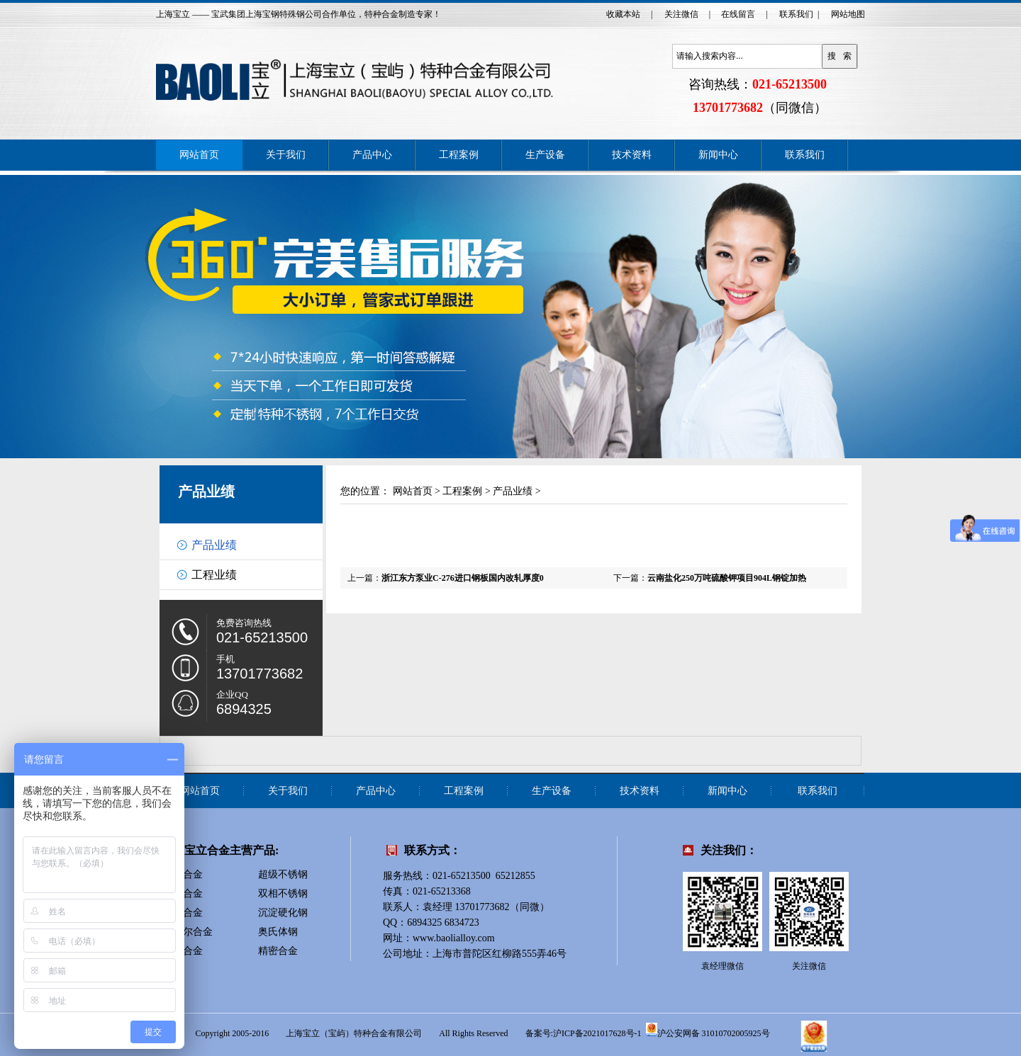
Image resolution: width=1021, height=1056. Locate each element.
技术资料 (632, 154)
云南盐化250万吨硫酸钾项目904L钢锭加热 (726, 578)
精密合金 (278, 951)
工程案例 (459, 154)
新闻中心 (718, 154)
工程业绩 (214, 575)
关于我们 (286, 154)
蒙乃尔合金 (188, 931)
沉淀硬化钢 (283, 912)
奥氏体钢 (278, 931)
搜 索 (839, 56)
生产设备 (545, 154)
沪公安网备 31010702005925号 (708, 1030)
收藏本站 (623, 14)
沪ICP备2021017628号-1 (597, 1033)
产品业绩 (206, 491)
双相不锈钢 (283, 893)
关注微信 (681, 14)
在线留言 (738, 14)
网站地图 (848, 14)
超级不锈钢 (283, 874)
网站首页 (199, 154)
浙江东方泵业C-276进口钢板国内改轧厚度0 (462, 578)
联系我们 (796, 14)
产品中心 (372, 154)
